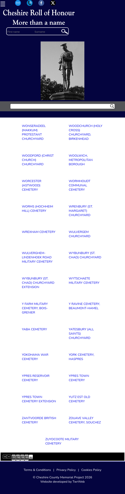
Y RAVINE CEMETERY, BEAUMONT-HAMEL (84, 306)
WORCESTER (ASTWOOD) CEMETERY (31, 185)
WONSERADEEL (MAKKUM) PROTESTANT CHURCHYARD (34, 132)
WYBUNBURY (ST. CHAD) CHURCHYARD (85, 255)
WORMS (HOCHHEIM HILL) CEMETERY (37, 208)
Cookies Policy (91, 470)
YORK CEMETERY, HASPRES (81, 357)
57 (14, 457)
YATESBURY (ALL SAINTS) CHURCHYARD (81, 333)
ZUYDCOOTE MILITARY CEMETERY (62, 441)
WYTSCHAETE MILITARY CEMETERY (84, 280)
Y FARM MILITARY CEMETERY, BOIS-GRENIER (35, 308)
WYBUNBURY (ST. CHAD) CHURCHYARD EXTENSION (38, 282)
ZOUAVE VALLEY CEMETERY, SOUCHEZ (85, 420)
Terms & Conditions (37, 470)
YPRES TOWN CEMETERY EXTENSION (39, 399)
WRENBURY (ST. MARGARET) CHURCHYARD (81, 210)
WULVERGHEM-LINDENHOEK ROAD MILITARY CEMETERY (37, 257)
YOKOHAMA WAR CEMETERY (35, 357)
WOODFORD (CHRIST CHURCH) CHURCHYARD (38, 160)
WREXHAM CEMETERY (38, 232)
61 (31, 457)
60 (27, 457)
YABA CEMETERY (34, 329)
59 (22, 457)
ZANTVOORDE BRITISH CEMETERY (39, 420)
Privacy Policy (66, 470)
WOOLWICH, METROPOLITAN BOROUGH (81, 160)
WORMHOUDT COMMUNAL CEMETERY (79, 185)
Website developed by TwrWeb (62, 482)
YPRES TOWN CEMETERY (79, 378)
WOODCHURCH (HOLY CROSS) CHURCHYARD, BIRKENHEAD (85, 132)
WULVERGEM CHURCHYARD (79, 234)
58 (18, 457)
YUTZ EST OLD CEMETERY (79, 399)
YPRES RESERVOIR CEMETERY (35, 378)
